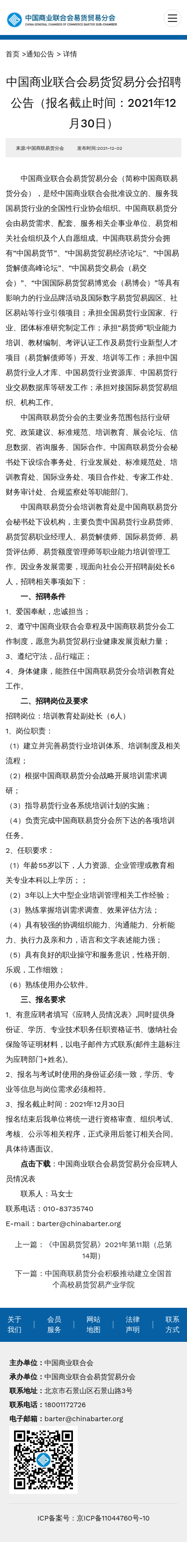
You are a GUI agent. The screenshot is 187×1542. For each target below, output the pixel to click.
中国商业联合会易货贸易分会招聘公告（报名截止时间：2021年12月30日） (93, 102)
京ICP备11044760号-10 (113, 1518)
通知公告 (40, 54)
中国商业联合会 (69, 1363)
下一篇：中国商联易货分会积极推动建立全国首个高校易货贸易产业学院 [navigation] (93, 1279)
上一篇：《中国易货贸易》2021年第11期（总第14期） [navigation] (93, 1250)
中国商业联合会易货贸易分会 (90, 1377)
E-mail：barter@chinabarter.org (63, 1223)
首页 (13, 54)
